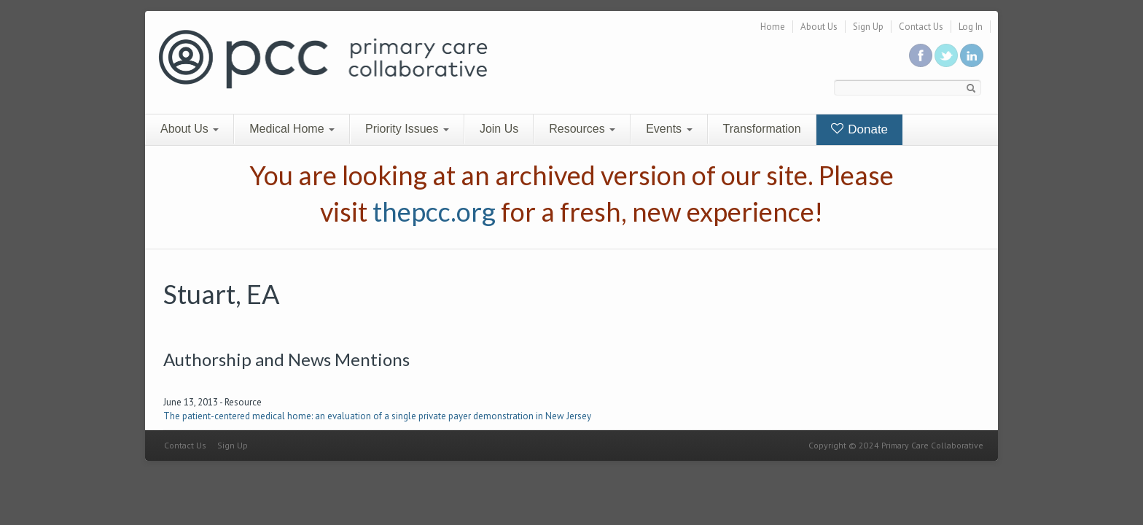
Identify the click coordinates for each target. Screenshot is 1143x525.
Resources (582, 128)
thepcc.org (434, 211)
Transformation (762, 128)
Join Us (499, 128)
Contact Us (921, 26)
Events (669, 128)
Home (772, 26)
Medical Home (292, 128)
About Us (819, 26)
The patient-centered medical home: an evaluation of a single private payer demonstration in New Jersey (377, 416)
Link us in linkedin (971, 55)
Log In (971, 26)
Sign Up (868, 26)
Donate (860, 129)
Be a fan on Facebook (920, 55)
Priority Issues (407, 128)
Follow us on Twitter (946, 55)
